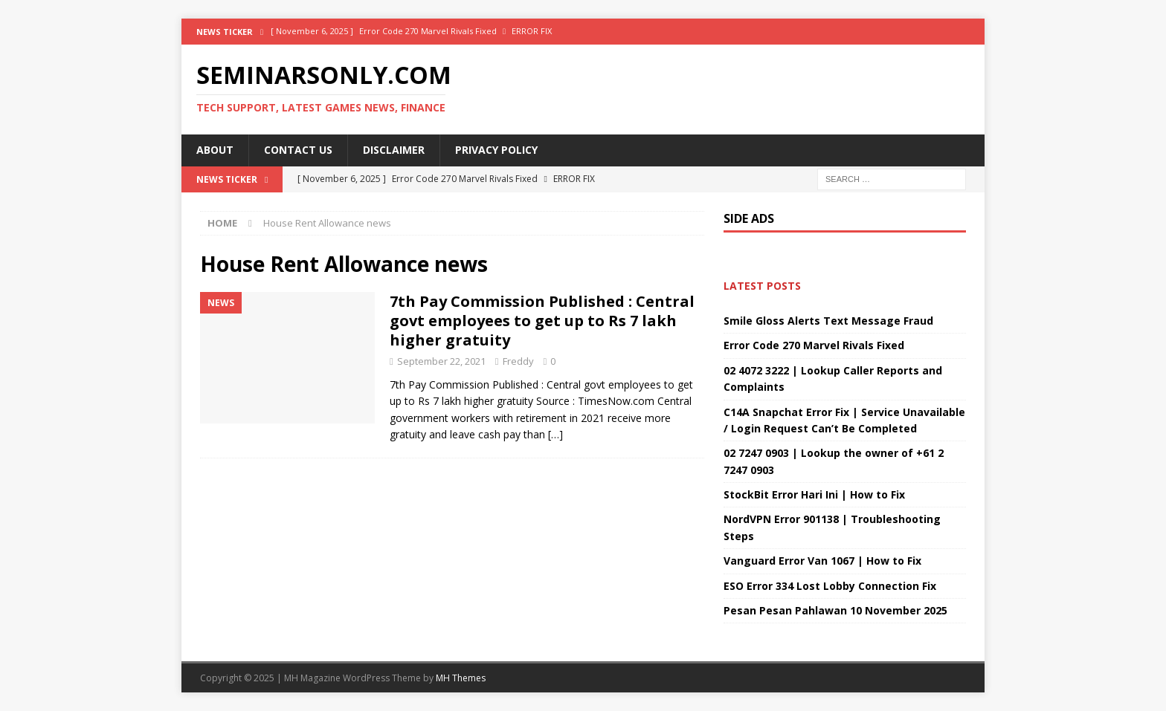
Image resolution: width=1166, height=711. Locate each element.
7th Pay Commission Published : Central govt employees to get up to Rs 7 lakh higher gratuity (542, 320)
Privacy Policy (496, 150)
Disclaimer (394, 150)
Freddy (518, 361)
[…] (555, 434)
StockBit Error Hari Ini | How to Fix (814, 494)
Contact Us (298, 150)
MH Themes (461, 678)
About (214, 150)
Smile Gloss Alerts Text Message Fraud (828, 321)
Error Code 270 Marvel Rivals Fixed (814, 345)
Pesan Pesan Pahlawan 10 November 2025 (835, 610)
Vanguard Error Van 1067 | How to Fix (822, 560)
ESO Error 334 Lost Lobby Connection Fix (830, 586)
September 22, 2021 (441, 361)
